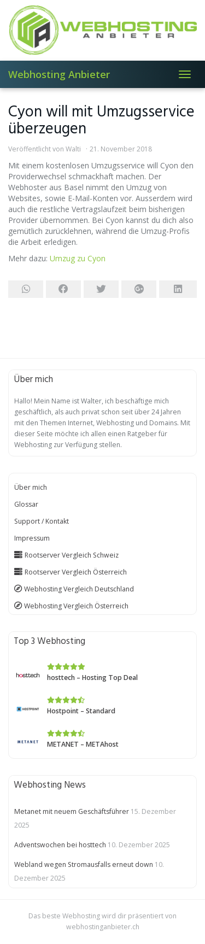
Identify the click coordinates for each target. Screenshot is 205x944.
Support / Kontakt (41, 521)
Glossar (26, 504)
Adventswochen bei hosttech (60, 844)
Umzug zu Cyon (78, 258)
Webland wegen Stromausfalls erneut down (83, 864)
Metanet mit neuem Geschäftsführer (71, 811)
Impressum (32, 538)
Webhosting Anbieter (59, 74)
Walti (73, 149)
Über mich (30, 487)
